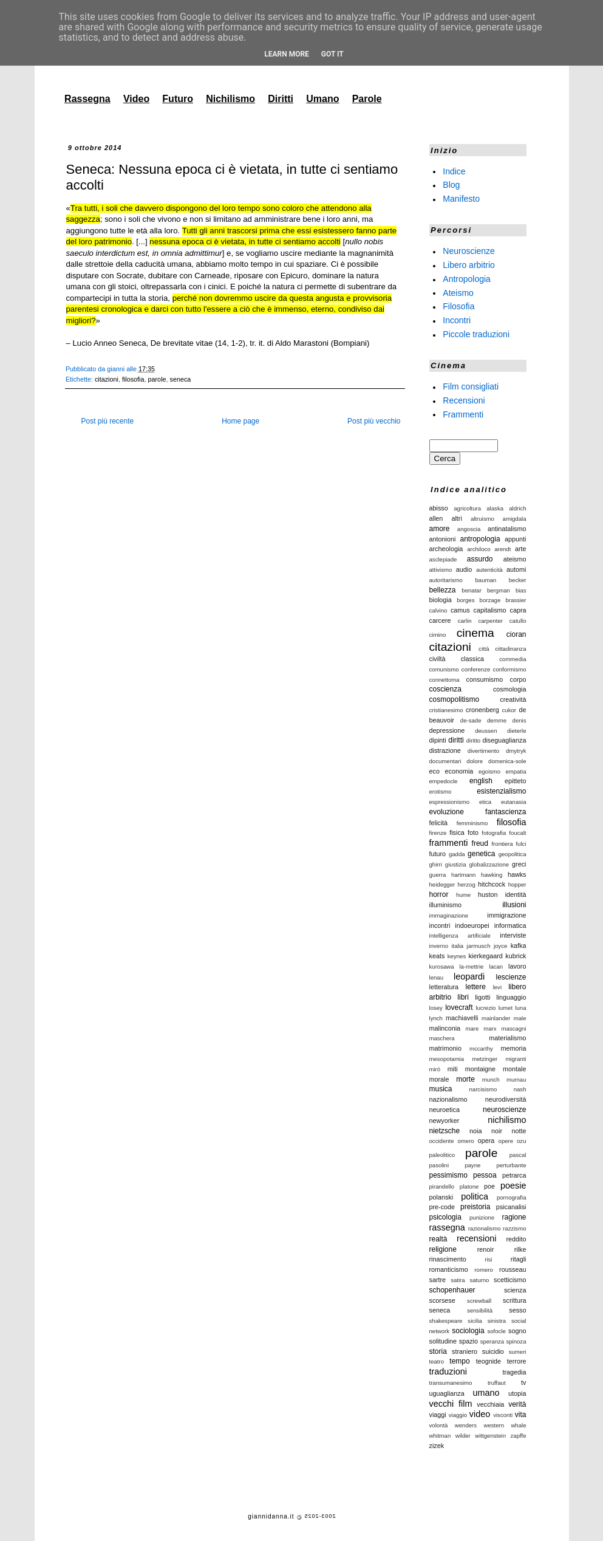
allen (436, 518)
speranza (492, 1341)
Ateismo (458, 292)
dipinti (437, 740)
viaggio (458, 1415)
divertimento (483, 750)
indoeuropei (472, 925)
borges (465, 600)
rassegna (447, 1227)
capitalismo (490, 610)
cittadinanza (510, 648)
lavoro (517, 966)
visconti (503, 1415)
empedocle (443, 781)
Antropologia (467, 279)
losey (436, 1007)
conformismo (509, 669)
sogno (517, 1330)
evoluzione (446, 812)
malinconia (445, 1028)
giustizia (455, 864)
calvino (438, 610)
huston (487, 894)
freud (480, 843)
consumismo (484, 679)
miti (453, 1069)
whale (518, 1425)
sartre (437, 1279)
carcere (440, 620)
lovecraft (458, 1007)
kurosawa (441, 966)
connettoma (444, 679)
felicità (438, 822)
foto (473, 832)
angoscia (468, 529)
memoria (513, 1048)
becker (517, 580)
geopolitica (512, 854)
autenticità (489, 569)
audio (464, 569)
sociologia (468, 1330)
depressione (447, 730)
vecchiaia (490, 1404)
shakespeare (446, 1320)
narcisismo (483, 1089)
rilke (520, 1249)
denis (519, 720)
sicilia (475, 1320)
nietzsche (444, 1131)
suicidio (493, 1351)
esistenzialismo (501, 791)
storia (438, 1351)
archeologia (446, 548)
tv (523, 1382)
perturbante (511, 1165)
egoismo (489, 771)
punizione (481, 1217)
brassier (515, 600)
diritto (473, 740)
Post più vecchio (373, 421)
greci (519, 864)
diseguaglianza (504, 740)
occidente (441, 1141)
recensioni (477, 1238)
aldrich (517, 508)
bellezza (442, 590)
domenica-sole (507, 761)
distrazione (445, 750)
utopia (517, 1393)
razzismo (514, 1228)
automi (516, 569)
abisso (438, 508)
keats (437, 955)
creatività (513, 699)
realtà (438, 1239)
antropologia (480, 539)
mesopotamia (447, 1058)
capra (518, 610)
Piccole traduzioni (476, 334)
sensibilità (479, 1310)
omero (466, 1141)
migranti (515, 1058)
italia (457, 945)
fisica (457, 832)
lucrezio (485, 1007)
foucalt (517, 832)
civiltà (437, 658)
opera (486, 1140)
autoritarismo (446, 580)
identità (515, 894)
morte (465, 1079)
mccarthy (481, 1048)
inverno (438, 945)
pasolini (439, 1165)
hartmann (463, 874)
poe (489, 1186)
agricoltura (467, 508)
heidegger (442, 884)
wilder (463, 1435)
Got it (332, 54)
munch (491, 1079)
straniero (464, 1351)
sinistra (497, 1320)
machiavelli (462, 1017)
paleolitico (442, 1154)
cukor (509, 710)
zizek (437, 1445)
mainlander (496, 1018)
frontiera (502, 843)
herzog (466, 884)
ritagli (518, 1259)
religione (443, 1249)
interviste (513, 935)
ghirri (435, 864)
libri (463, 997)
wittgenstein (490, 1435)
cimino (437, 634)
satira (458, 1280)
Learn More (286, 54)
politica (474, 1196)
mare (472, 1028)
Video (136, 99)
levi (497, 987)
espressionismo (449, 801)
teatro (437, 1361)
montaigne (480, 1069)
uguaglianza (447, 1393)
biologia (440, 599)
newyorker (444, 1120)
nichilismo (507, 1120)
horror (439, 894)
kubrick (515, 955)
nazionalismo (448, 1099)
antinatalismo (507, 528)
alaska (494, 508)
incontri (440, 925)
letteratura (444, 986)
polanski (441, 1197)
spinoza (516, 1341)
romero (483, 1269)
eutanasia (513, 801)
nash (520, 1089)
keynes (457, 956)
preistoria (475, 1207)
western (493, 1425)
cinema (475, 632)
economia (459, 771)
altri (456, 518)
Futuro (177, 99)
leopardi (469, 976)
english (480, 781)
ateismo (514, 559)
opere (506, 1141)
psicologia (445, 1217)
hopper (517, 884)
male (520, 1018)
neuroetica (444, 1109)
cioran (516, 634)
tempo (459, 1361)
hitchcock (491, 884)
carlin (465, 620)
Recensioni (464, 400)
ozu (521, 1141)
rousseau (512, 1269)
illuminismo (445, 904)
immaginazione (449, 915)
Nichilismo (230, 99)
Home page (240, 421)
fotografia (494, 832)
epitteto (515, 780)
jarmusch (479, 945)
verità (517, 1404)
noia (475, 1130)
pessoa (485, 1175)
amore (439, 528)
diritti (455, 740)
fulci (521, 843)
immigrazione (506, 915)
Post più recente (107, 421)
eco (434, 771)
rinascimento (447, 1259)
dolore (474, 761)
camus (460, 610)
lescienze (511, 977)
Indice (454, 171)
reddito (516, 1239)
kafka (518, 945)
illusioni (514, 905)
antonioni (442, 539)
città (484, 648)
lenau (436, 977)
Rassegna (87, 99)
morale (439, 1079)
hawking (491, 874)
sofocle (496, 1331)
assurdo (480, 559)
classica (472, 658)
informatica (510, 925)
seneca (180, 379)
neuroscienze (504, 1109)
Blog (451, 185)
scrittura (514, 1300)
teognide (488, 1361)
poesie (513, 1185)
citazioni (106, 379)
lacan (496, 966)
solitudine (443, 1341)
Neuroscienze (469, 251)
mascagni (513, 1028)
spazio (468, 1341)
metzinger (484, 1058)
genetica (481, 853)
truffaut (497, 1382)
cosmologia (509, 689)
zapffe (518, 1435)
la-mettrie (471, 966)
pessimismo (448, 1175)
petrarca (514, 1175)
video (479, 1414)
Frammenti (463, 414)
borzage (490, 600)
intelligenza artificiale (460, 935)
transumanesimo (450, 1382)
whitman (440, 1435)
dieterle (516, 730)
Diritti (280, 99)
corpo (517, 679)
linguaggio (511, 997)
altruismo (482, 518)
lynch (436, 1018)
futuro (437, 853)
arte (520, 548)
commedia (512, 659)
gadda (457, 854)
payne (472, 1165)
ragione (514, 1217)
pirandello (442, 1186)
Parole (367, 99)
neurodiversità (505, 1099)
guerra (437, 874)
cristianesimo (446, 710)
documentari (445, 761)
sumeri (517, 1351)
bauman (486, 580)
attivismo (440, 569)
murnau (516, 1079)
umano (485, 1393)
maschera (442, 1038)
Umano (322, 99)
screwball (479, 1300)
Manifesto (461, 199)
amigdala (514, 518)
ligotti (482, 997)
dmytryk (516, 750)
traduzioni (448, 1371)
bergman (498, 590)
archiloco (478, 549)
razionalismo (484, 1228)
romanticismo (448, 1269)
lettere (476, 987)
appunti (515, 539)
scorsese (442, 1300)
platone (469, 1186)
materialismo (507, 1038)
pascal (517, 1154)
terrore (516, 1361)
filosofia (133, 379)
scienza (515, 1290)
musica (440, 1089)
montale (514, 1069)
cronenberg (482, 709)
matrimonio (445, 1048)
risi (488, 1259)
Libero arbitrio (469, 265)
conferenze (476, 669)
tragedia (514, 1372)
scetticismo (510, 1279)
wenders (466, 1425)
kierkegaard (485, 955)
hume (463, 894)
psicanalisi (511, 1206)
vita (520, 1414)
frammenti (448, 843)
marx (489, 1028)
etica (485, 801)
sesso (517, 1310)
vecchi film (450, 1404)
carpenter (490, 620)
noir (496, 1130)
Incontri (457, 320)
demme (496, 720)
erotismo (440, 791)
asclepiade (443, 559)
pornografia (511, 1197)
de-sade (471, 720)
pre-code (442, 1206)
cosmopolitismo (454, 699)
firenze (438, 832)
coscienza (445, 689)
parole (157, 379)
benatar (472, 590)
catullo (517, 620)
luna (520, 1007)
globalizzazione (489, 864)
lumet (506, 1007)
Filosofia (458, 306)
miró (435, 1069)
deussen (486, 730)
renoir (485, 1249)
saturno (479, 1280)
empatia (515, 771)
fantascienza (505, 812)
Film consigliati (471, 386)
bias (521, 590)
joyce (500, 945)
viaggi (437, 1414)
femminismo (472, 823)
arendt (502, 549)
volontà (438, 1425)
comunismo (444, 669)
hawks (517, 874)
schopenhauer (452, 1290)
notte (518, 1130)
